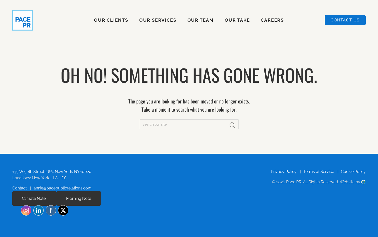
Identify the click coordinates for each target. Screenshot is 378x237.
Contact (19, 188)
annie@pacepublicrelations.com (63, 188)
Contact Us (345, 20)
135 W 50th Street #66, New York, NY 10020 (51, 171)
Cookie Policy (353, 171)
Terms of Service (318, 171)
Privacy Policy (284, 171)
